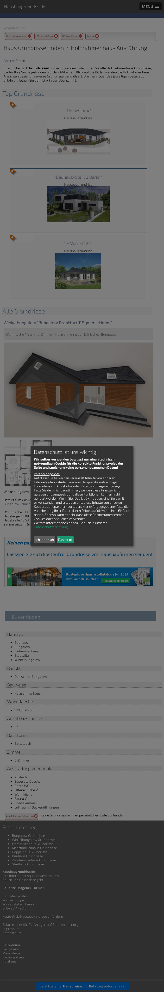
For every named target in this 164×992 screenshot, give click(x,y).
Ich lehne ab (44, 539)
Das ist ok (65, 539)
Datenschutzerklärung (51, 527)
